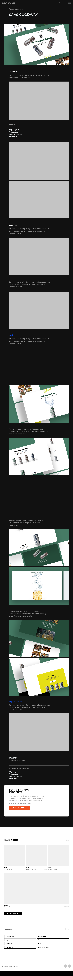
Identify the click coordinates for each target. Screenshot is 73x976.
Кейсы (48, 3)
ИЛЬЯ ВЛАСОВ (8, 3)
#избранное (10, 936)
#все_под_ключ (16, 9)
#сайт (14, 839)
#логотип (13, 137)
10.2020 (67, 869)
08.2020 (23, 869)
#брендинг (14, 130)
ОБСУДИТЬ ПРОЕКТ (19, 808)
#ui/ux (40, 943)
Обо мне (62, 3)
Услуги (54, 3)
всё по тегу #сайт (13, 913)
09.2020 (45, 869)
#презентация (15, 134)
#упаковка (13, 132)
